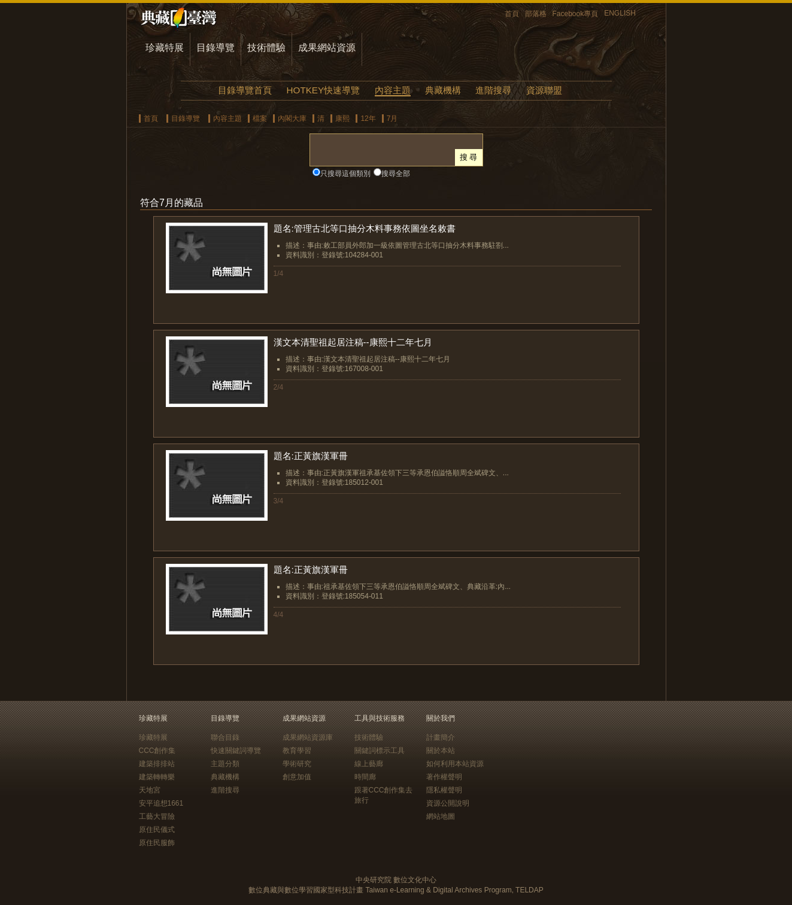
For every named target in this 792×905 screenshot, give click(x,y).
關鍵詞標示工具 (379, 750)
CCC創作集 (157, 750)
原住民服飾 (157, 843)
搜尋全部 (395, 173)
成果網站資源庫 (308, 737)
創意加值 (297, 777)
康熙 (342, 118)
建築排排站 (157, 764)
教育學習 (297, 750)
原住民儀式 (157, 829)
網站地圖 (440, 816)
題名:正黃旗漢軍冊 (311, 456)
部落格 (536, 14)
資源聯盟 (544, 90)
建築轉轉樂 (157, 777)
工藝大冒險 (157, 816)
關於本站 (440, 750)
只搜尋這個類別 (345, 173)
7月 (392, 118)
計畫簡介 (440, 737)
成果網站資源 (327, 47)
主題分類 (225, 764)
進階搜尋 (493, 90)
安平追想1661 (161, 803)
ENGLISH (620, 13)
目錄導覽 (215, 47)
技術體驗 (266, 47)
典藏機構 (443, 90)
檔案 (260, 118)
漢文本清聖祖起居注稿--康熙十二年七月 (353, 342)
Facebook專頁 (576, 14)
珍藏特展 (164, 47)
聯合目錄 (225, 737)
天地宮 (149, 790)
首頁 (512, 14)
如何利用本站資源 (455, 764)
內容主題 (393, 90)
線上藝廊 (368, 764)
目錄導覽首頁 (245, 90)
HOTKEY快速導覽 (323, 90)
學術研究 (297, 764)
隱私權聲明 (444, 790)
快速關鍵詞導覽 (236, 750)
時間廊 (365, 777)
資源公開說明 (447, 803)
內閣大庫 (292, 118)
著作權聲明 (444, 777)
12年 (367, 118)
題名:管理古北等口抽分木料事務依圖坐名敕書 (365, 228)
